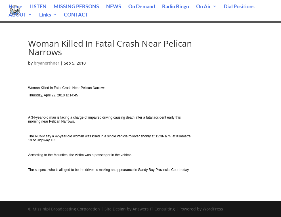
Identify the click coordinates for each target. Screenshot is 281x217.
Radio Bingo (175, 6)
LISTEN (38, 6)
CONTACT (76, 15)
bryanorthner (46, 63)
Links (45, 15)
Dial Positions (239, 6)
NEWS (113, 6)
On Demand (141, 6)
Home (15, 6)
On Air (203, 6)
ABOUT (17, 15)
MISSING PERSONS (76, 6)
